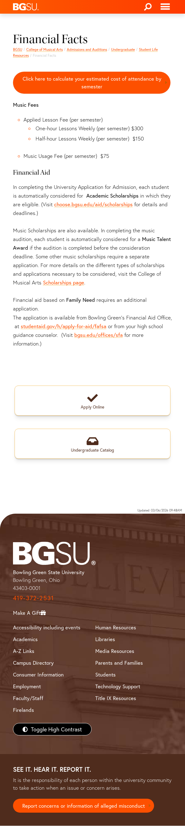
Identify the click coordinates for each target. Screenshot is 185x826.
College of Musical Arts (44, 49)
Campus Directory (33, 662)
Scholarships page (63, 282)
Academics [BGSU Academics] (25, 639)
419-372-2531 (33, 598)
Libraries (105, 639)
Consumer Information (38, 674)
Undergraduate (123, 49)
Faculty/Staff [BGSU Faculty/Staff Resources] (28, 698)
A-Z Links (23, 650)
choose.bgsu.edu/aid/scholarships (93, 204)
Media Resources (114, 650)
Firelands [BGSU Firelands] (23, 710)
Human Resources (115, 627)
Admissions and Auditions (87, 49)
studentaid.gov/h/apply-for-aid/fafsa (63, 326)
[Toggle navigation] (165, 7)
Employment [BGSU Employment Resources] (27, 686)
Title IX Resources (115, 698)
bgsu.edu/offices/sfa (98, 334)
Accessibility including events (46, 627)
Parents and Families (119, 662)
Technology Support (117, 686)
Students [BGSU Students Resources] (105, 674)
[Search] (148, 7)
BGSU (17, 49)
